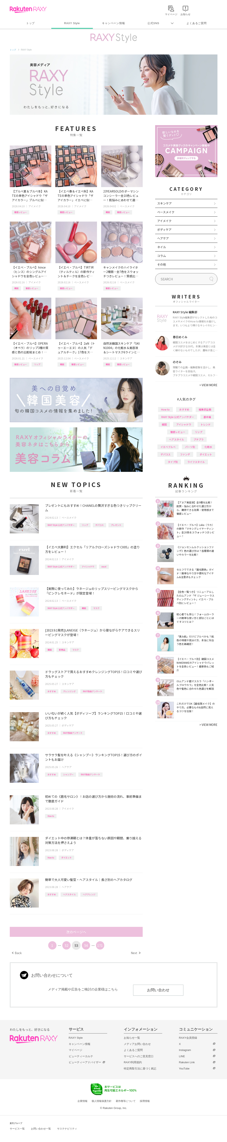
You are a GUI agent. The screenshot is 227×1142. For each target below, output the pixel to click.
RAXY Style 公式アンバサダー (61, 525)
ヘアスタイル (69, 894)
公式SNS (153, 23)
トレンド (206, 424)
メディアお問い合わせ (137, 1044)
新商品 (62, 649)
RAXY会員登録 (188, 1037)
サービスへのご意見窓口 (138, 1056)
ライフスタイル (196, 462)
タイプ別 (173, 462)
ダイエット (66, 857)
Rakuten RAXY (28, 9)
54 (86, 945)
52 (66, 945)
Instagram (185, 1050)
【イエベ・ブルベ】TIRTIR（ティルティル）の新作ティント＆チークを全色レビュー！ (76, 271)
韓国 (108, 212)
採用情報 (145, 1101)
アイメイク (34, 206)
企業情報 (82, 1101)
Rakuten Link (187, 1062)
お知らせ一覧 (132, 1037)
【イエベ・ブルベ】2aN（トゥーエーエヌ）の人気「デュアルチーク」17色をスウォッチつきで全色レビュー (76, 347)
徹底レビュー (20, 212)
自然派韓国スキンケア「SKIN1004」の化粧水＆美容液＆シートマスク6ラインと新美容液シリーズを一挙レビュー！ (121, 347)
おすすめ (52, 691)
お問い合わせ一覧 (41, 1128)
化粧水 (208, 447)
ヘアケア (67, 767)
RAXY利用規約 (133, 1062)
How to (51, 816)
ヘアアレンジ (89, 894)
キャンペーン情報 (113, 23)
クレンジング (69, 691)
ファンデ (185, 454)
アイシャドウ (88, 566)
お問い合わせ (158, 990)
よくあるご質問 (196, 23)
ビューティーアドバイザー (85, 1062)
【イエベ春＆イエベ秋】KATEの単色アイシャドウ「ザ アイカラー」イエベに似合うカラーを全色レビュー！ (75, 195)
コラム (161, 256)
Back (17, 953)
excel (104, 566)
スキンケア (126, 358)
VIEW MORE (208, 385)
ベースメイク (127, 206)
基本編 (207, 417)
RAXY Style (72, 23)
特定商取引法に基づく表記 (140, 1068)
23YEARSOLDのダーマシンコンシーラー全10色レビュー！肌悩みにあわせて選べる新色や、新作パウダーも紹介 (121, 195)
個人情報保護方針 (102, 1101)
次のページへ (76, 931)
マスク (96, 608)
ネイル (161, 247)
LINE (182, 1056)
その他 (161, 264)
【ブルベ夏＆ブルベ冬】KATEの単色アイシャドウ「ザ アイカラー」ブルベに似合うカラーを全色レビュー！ (30, 195)
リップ (37, 364)
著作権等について (126, 1101)
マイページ (75, 1050)
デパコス (99, 525)
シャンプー (68, 774)
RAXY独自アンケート (92, 691)
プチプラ (199, 439)
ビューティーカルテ (81, 1056)
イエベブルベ (168, 447)
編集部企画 (205, 409)
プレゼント (116, 525)
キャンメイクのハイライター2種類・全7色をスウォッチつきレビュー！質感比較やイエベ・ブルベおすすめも (121, 271)
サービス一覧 (17, 1128)
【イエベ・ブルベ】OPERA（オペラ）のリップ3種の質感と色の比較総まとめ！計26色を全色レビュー (30, 347)
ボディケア (68, 725)
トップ (30, 23)
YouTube (184, 1068)
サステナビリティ (67, 1128)
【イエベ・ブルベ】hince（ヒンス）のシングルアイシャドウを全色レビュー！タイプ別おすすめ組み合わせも (29, 271)
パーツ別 (190, 447)
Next (135, 953)
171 (100, 945)
